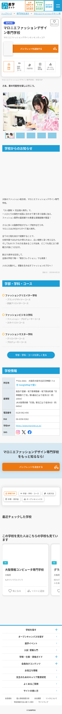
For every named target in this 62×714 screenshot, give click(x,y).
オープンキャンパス (50, 68)
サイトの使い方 (31, 690)
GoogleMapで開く (28, 384)
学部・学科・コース (19, 68)
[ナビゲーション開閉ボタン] (58, 5)
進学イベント (31, 643)
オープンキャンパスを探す (31, 636)
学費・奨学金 (40, 68)
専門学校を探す (23, 13)
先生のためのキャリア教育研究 (31, 677)
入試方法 (30, 68)
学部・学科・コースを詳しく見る (31, 354)
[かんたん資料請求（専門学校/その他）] (39, 5)
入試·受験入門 (31, 650)
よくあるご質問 (31, 683)
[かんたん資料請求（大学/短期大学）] (29, 5)
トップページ (6, 13)
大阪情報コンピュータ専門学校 (24, 570)
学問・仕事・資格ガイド (31, 656)
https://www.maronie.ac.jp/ (28, 425)
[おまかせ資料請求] (49, 5)
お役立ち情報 (31, 670)
